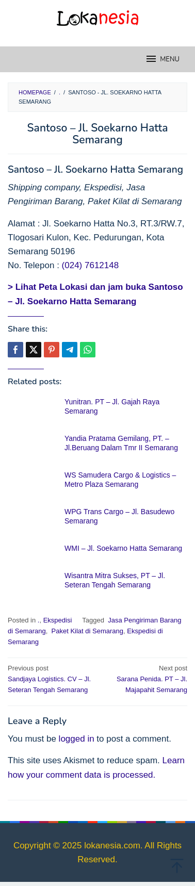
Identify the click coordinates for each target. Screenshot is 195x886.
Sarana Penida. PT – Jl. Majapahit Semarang (144, 678)
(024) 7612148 (90, 265)
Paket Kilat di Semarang (86, 631)
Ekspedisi (57, 620)
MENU (162, 59)
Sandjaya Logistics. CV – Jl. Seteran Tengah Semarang (51, 678)
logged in (76, 739)
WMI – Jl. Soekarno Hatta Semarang (123, 548)
